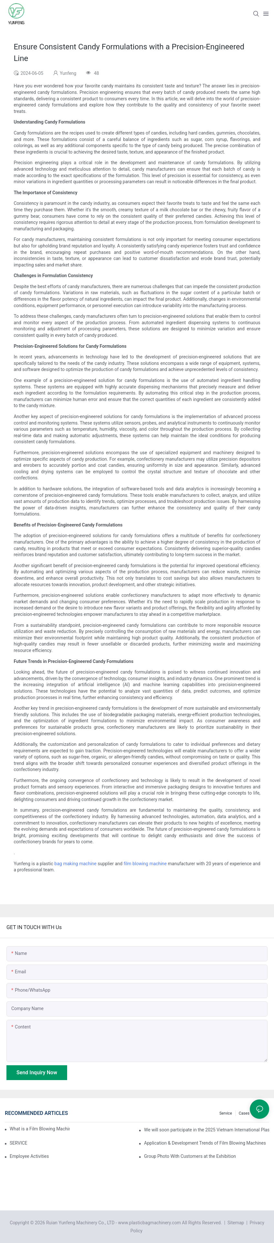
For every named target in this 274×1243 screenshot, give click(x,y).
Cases (244, 1113)
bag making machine (75, 863)
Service (225, 1113)
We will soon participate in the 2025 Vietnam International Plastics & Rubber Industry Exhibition (206, 1129)
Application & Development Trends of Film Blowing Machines (205, 1143)
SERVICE (18, 1143)
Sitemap (235, 1222)
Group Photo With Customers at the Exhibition (190, 1156)
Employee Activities (29, 1156)
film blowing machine (145, 863)
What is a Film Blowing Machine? (40, 1128)
